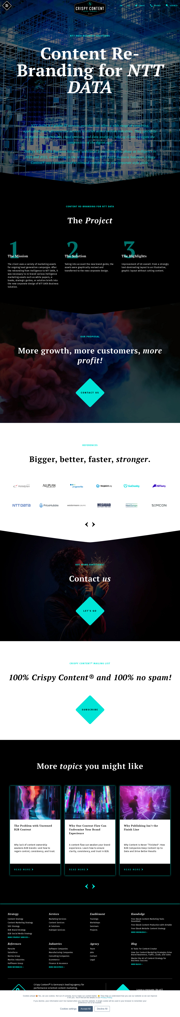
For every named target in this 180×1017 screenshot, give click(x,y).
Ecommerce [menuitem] (54, 960)
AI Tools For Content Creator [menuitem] (144, 949)
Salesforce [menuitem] (13, 952)
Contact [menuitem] (93, 956)
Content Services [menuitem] (56, 922)
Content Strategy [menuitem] (15, 919)
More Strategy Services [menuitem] (18, 937)
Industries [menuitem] (55, 944)
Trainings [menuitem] (94, 919)
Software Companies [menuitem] (58, 949)
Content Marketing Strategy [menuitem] (20, 922)
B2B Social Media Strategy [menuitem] (20, 933)
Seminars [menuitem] (94, 926)
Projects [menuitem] (94, 930)
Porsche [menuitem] (11, 949)
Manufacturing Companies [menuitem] (61, 952)
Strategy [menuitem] (13, 914)
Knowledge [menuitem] (138, 914)
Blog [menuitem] (134, 944)
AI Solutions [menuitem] (54, 926)
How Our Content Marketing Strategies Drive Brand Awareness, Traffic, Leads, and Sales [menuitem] (151, 953)
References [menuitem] (14, 944)
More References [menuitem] (15, 967)
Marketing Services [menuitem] (57, 919)
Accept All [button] (85, 1009)
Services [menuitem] (54, 914)
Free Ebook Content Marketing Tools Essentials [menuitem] (147, 920)
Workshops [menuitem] (95, 922)
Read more (24, 869)
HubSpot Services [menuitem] (57, 930)
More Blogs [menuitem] (136, 964)
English (123, 5)
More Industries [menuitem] (56, 967)
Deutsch (131, 5)
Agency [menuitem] (94, 944)
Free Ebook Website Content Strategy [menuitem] (148, 928)
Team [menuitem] (92, 949)
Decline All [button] (102, 1009)
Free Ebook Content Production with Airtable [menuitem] (151, 925)
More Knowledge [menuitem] (138, 932)
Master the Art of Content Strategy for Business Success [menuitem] (148, 959)
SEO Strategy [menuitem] (14, 926)
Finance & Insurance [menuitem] (58, 963)
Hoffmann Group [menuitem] (15, 963)
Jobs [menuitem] (92, 952)
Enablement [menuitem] (97, 914)
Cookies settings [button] (68, 1009)
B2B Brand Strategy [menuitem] (17, 930)
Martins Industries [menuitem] (16, 960)
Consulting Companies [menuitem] (59, 956)
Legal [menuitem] (92, 960)
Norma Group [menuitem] (14, 956)
